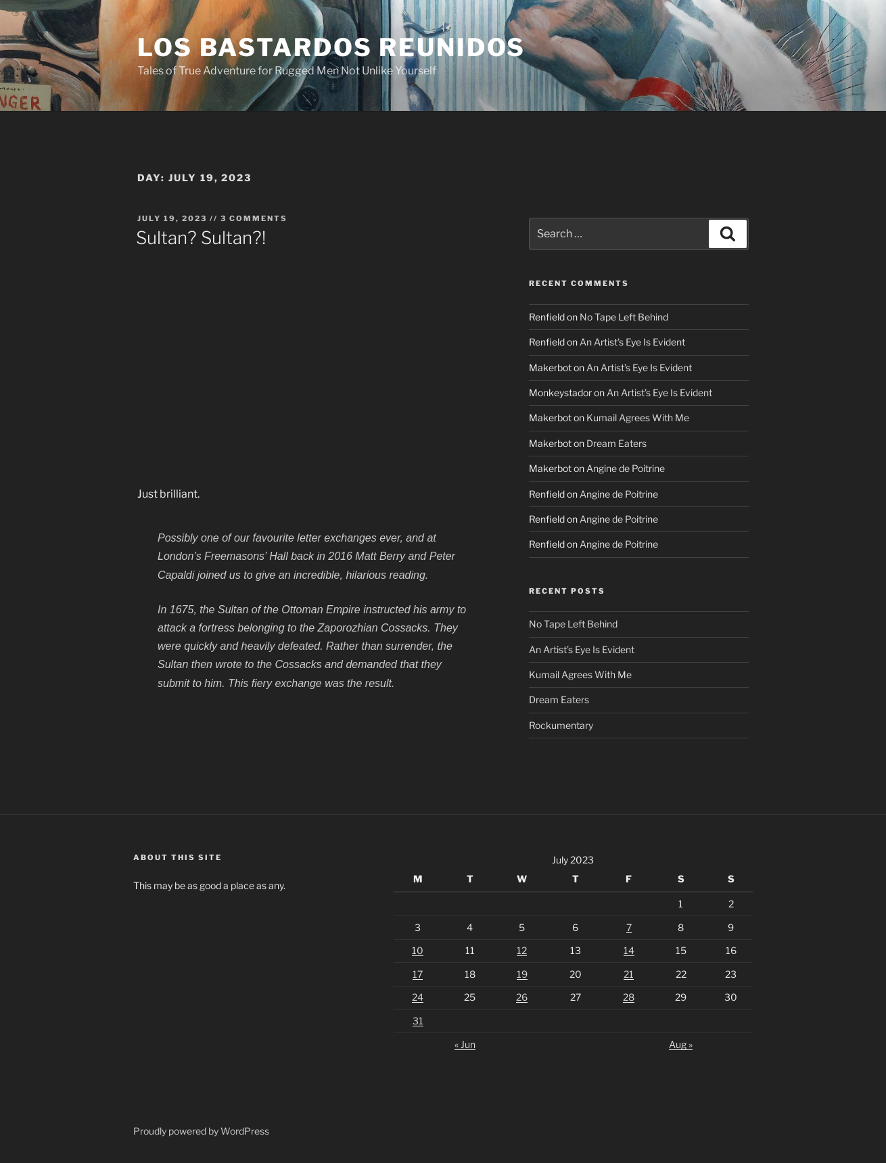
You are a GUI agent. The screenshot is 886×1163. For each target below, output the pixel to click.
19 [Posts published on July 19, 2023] (522, 974)
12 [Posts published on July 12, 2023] (522, 950)
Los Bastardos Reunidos (331, 47)
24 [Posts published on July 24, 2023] (417, 997)
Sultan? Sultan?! (201, 237)
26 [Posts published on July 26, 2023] (522, 997)
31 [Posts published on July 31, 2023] (418, 1020)
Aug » (681, 1044)
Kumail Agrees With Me (637, 417)
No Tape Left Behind (624, 317)
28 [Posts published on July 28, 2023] (628, 997)
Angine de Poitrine (625, 468)
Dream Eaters (616, 443)
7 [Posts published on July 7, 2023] (629, 927)
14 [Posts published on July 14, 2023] (629, 950)
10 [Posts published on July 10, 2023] (417, 950)
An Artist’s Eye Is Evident (632, 342)
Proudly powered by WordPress (201, 1131)
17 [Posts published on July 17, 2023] (418, 974)
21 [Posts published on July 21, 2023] (629, 974)
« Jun (464, 1044)
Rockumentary (561, 725)
